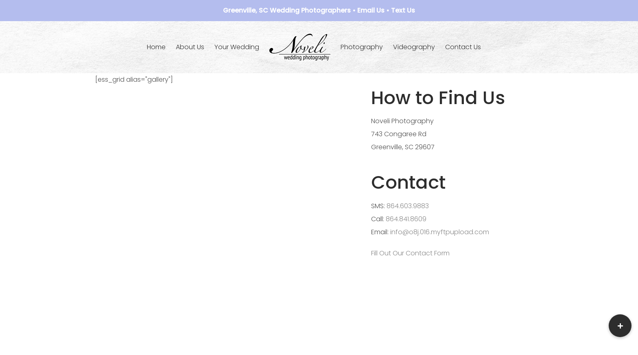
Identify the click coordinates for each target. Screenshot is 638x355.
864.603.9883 (408, 206)
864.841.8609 (406, 219)
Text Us (403, 10)
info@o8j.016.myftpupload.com (439, 232)
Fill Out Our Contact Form (410, 253)
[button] (620, 325)
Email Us (371, 10)
